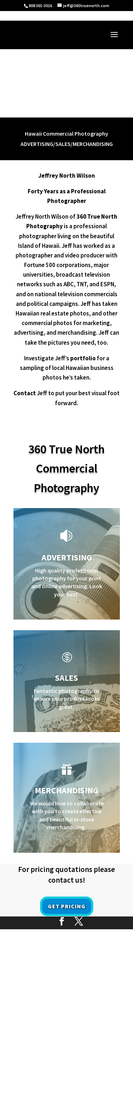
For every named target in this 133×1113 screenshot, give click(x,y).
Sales (66, 677)
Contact (24, 393)
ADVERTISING (66, 557)
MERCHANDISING (66, 790)
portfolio (83, 358)
